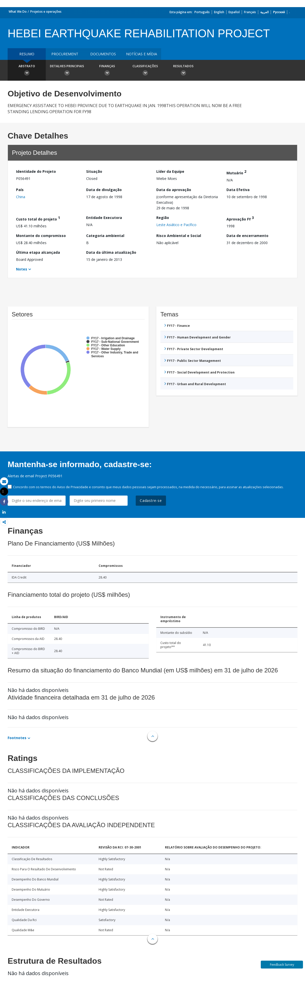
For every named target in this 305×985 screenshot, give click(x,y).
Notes (21, 269)
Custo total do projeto (38, 218)
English (219, 12)
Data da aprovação (173, 189)
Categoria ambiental (105, 235)
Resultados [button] (183, 71)
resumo (26, 54)
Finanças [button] (107, 71)
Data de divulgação (104, 189)
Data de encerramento (247, 235)
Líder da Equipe (170, 171)
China (20, 196)
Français (250, 12)
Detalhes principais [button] (67, 71)
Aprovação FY (240, 218)
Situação (94, 171)
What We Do (18, 11)
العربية (264, 12)
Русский (279, 12)
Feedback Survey (282, 964)
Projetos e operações (46, 11)
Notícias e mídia (141, 54)
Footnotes (17, 737)
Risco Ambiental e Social (178, 235)
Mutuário (236, 172)
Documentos (103, 54)
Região (162, 217)
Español (234, 12)
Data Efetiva (238, 189)
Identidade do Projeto (36, 171)
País (20, 189)
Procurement (64, 54)
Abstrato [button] (27, 71)
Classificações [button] (145, 71)
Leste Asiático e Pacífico (176, 224)
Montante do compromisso (41, 235)
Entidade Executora (104, 217)
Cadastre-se (151, 500)
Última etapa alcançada (38, 252)
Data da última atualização (111, 252)
